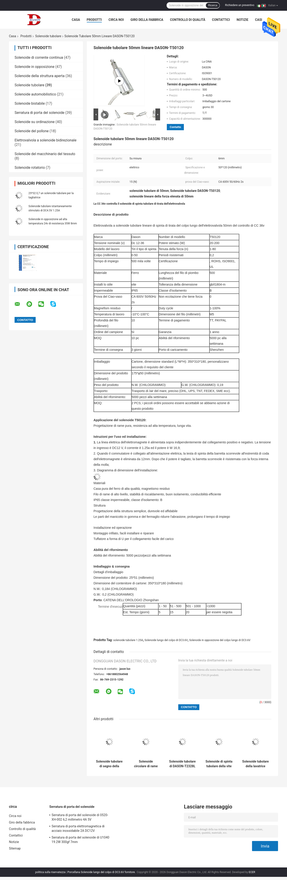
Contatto (175, 127)
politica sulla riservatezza (50, 872)
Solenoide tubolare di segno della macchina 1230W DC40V (109, 764)
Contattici (221, 20)
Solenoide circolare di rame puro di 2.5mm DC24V (146, 764)
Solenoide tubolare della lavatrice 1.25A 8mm (255, 764)
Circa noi (116, 20)
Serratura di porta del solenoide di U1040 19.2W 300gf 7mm (80, 840)
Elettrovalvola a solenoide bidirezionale (45, 140)
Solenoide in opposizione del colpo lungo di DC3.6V (219, 640)
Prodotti (94, 20)
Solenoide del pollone (32, 131)
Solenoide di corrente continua (39, 57)
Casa (76, 20)
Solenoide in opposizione (34, 67)
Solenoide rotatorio (30, 167)
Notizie (242, 20)
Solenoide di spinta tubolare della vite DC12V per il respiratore (218, 764)
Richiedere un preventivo (239, 5)
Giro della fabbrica (146, 20)
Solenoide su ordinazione (35, 122)
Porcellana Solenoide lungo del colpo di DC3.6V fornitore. (101, 872)
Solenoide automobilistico (35, 94)
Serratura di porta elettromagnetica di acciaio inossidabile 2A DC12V (78, 828)
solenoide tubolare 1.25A (128, 640)
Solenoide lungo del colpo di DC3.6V (166, 640)
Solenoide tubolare (48, 36)
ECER (252, 872)
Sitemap (15, 848)
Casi (258, 20)
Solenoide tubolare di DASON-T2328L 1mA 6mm (182, 764)
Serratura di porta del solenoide (39, 113)
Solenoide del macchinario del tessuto (45, 154)
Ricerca (212, 5)
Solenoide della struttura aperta (40, 76)
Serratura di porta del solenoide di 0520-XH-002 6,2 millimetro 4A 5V (80, 817)
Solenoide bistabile (30, 103)
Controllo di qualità (187, 20)
